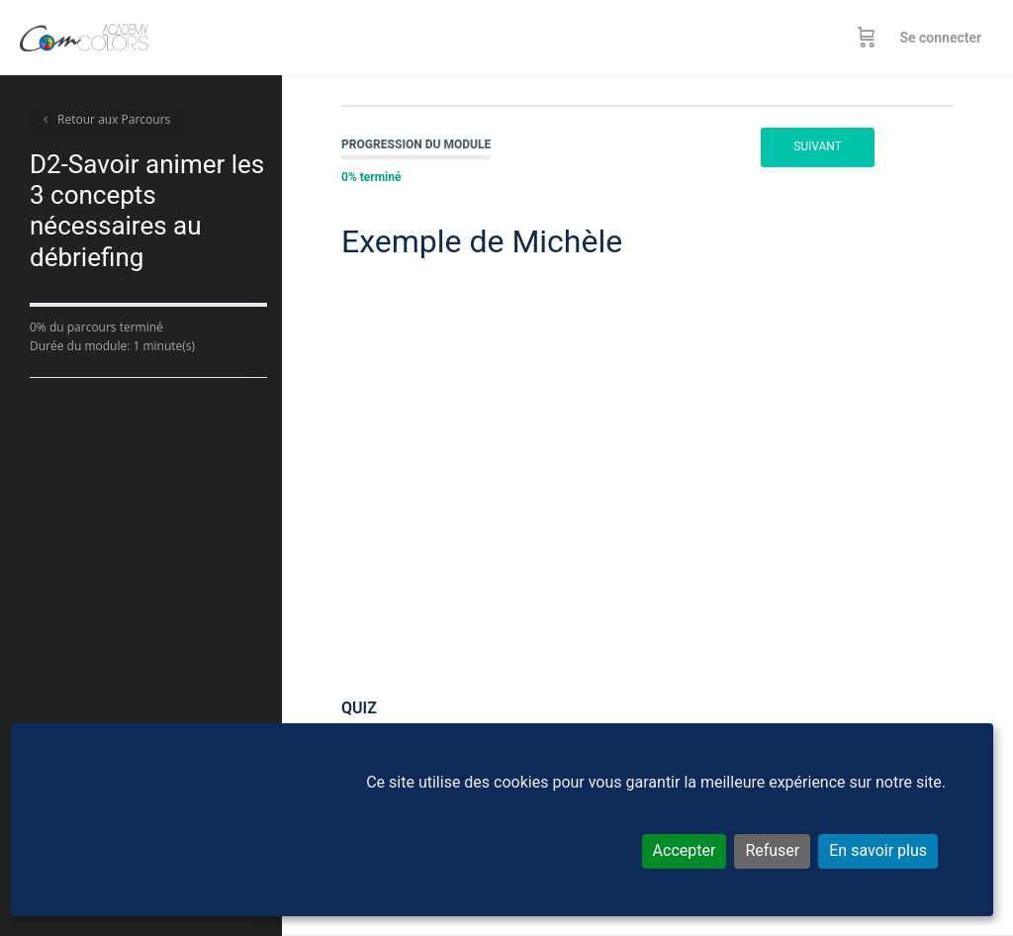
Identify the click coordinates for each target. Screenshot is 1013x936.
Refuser (772, 850)
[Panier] (866, 37)
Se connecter (940, 38)
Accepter (684, 850)
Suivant (817, 146)
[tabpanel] (647, 472)
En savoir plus (878, 850)
